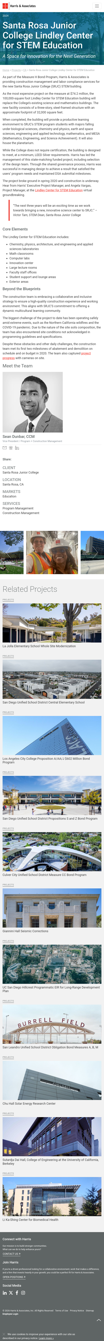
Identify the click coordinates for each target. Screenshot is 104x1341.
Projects (16, 70)
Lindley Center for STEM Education (59, 190)
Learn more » (46, 1338)
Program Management (18, 508)
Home (6, 70)
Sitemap (90, 1310)
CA (24, 70)
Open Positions (14, 1276)
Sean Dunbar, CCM (19, 436)
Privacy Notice (77, 1310)
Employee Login (10, 1314)
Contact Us (11, 1253)
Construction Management (21, 513)
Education (9, 496)
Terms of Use (61, 1310)
